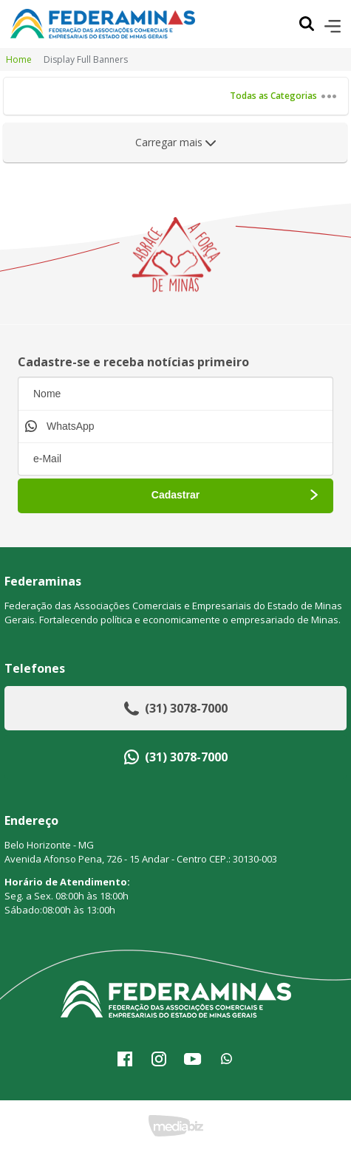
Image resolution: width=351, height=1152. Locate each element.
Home (19, 59)
